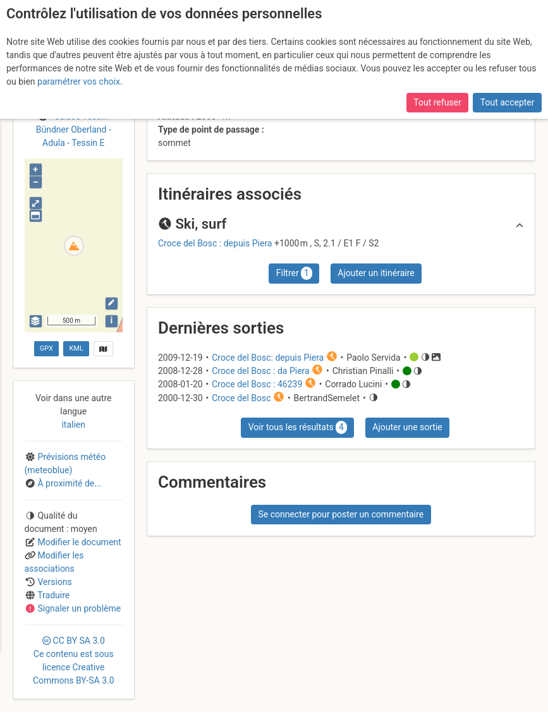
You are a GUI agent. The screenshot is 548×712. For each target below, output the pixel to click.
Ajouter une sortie (407, 427)
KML (76, 348)
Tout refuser (437, 102)
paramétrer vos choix (78, 81)
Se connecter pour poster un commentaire (340, 514)
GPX (46, 348)
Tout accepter (507, 102)
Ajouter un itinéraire (376, 273)
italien (73, 424)
